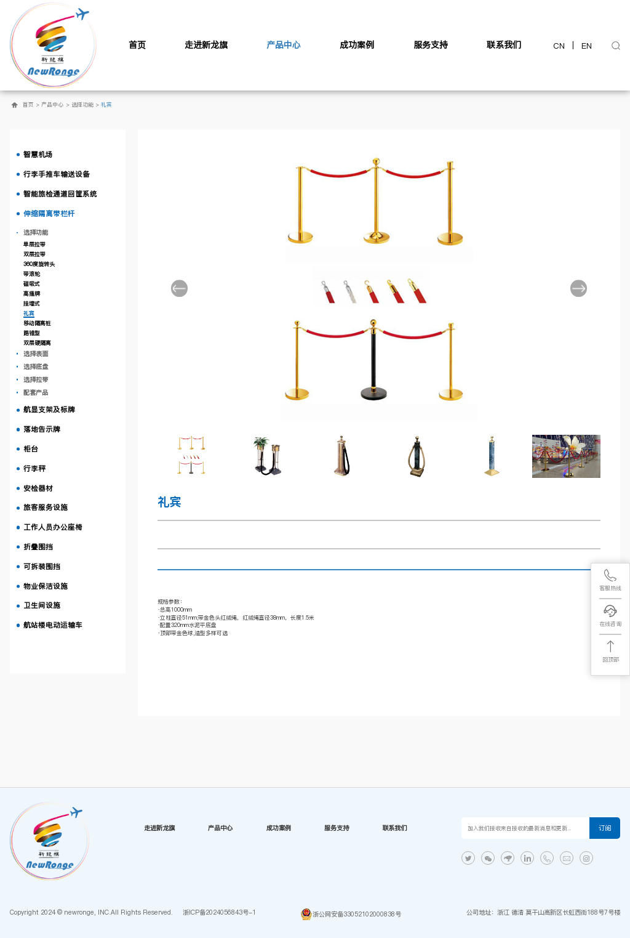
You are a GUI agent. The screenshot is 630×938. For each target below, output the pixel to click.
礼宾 (106, 104)
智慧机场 (38, 155)
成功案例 (357, 45)
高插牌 (31, 293)
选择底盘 (35, 366)
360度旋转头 (39, 264)
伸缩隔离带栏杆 (49, 214)
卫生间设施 (41, 605)
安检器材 (38, 488)
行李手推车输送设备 (56, 174)
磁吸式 (31, 284)
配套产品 (35, 392)
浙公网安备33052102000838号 (357, 914)
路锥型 (31, 333)
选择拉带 (35, 379)
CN (559, 45)
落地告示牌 (41, 429)
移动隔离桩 (37, 323)
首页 (137, 45)
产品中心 (283, 45)
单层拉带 (34, 244)
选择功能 (82, 104)
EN (586, 45)
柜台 (30, 449)
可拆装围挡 (41, 567)
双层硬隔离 (37, 343)
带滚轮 (31, 274)
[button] (179, 288)
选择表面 (35, 353)
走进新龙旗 (206, 45)
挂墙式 (31, 303)
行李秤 (34, 469)
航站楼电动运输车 (52, 625)
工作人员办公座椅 (52, 527)
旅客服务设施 (45, 507)
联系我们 (504, 45)
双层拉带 (34, 254)
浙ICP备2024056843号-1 (219, 912)
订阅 (605, 827)
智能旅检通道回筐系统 (60, 194)
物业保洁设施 (45, 586)
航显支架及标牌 (49, 409)
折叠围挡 (38, 547)
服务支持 (430, 45)
